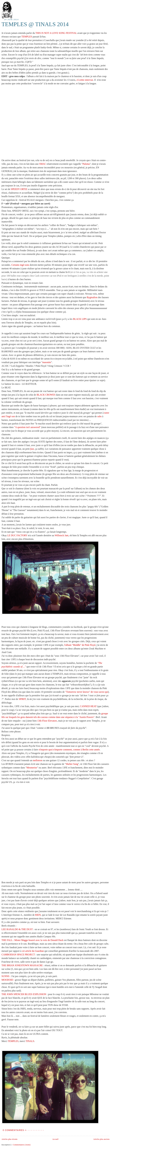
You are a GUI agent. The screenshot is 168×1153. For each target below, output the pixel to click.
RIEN (38, 915)
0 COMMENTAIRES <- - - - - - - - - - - (23, 1130)
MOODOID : (8, 980)
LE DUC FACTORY (17, 535)
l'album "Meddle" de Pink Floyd (79, 645)
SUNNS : (6, 976)
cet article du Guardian (33, 951)
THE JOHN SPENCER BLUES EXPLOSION (24, 994)
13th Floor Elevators (47, 720)
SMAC (42, 164)
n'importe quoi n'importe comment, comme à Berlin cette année (69, 749)
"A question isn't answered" (27, 427)
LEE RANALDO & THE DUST (17, 929)
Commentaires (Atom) (21, 1145)
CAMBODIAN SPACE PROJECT (18, 954)
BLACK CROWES (46, 394)
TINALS (30, 1041)
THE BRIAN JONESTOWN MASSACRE (22, 965)
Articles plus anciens (101, 1139)
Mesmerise (32, 767)
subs (99, 416)
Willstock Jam (61, 535)
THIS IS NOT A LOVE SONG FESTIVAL (56, 33)
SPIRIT (22, 699)
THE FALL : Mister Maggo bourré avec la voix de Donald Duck (32, 940)
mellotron (37, 760)
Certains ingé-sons (20, 265)
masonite (46, 362)
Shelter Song (72, 764)
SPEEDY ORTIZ (19, 189)
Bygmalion (92, 297)
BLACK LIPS (80, 319)
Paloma (86, 164)
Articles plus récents (9, 1139)
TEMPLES (26, 36)
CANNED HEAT (88, 706)
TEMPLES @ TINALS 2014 (35, 24)
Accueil (55, 1139)
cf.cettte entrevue (84, 80)
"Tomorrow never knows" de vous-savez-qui (86, 692)
